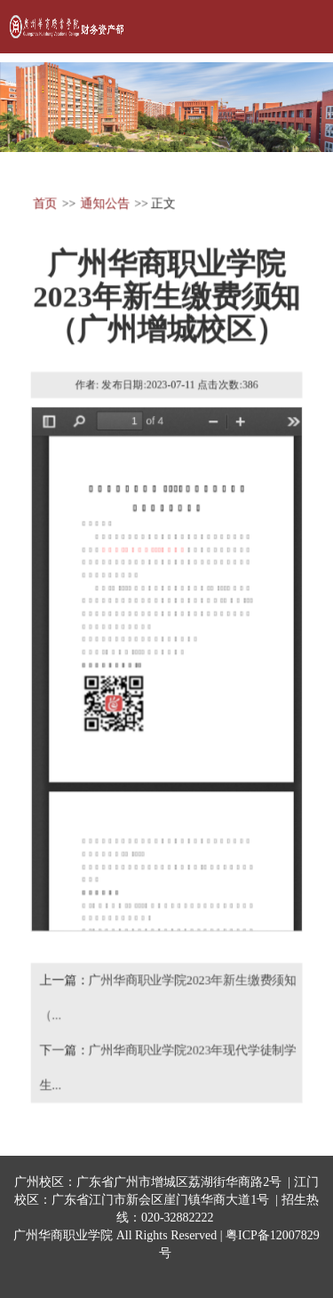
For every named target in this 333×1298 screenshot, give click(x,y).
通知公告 (104, 203)
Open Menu (297, 26)
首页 (44, 203)
